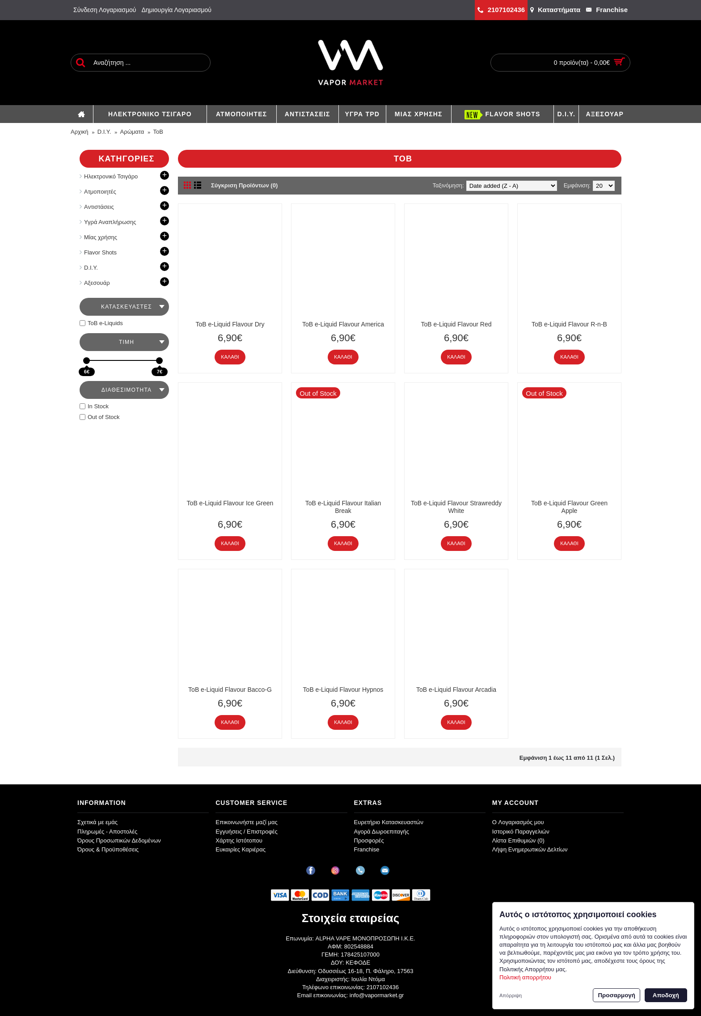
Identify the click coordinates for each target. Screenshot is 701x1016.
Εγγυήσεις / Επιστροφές (246, 831)
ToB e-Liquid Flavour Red (456, 324)
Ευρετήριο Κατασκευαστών (389, 822)
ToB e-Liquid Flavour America (343, 324)
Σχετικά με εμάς (97, 822)
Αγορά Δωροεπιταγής (382, 831)
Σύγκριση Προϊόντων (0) (244, 185)
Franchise (367, 849)
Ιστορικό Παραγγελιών (520, 831)
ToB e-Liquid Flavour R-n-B (569, 324)
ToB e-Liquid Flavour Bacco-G (230, 689)
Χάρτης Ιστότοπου (238, 840)
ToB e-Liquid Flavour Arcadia (456, 689)
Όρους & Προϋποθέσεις (108, 849)
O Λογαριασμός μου (518, 822)
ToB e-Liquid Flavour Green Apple (569, 507)
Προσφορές (369, 840)
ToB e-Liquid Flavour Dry (229, 324)
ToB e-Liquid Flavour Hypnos (343, 689)
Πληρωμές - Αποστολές (107, 831)
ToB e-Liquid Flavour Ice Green (230, 503)
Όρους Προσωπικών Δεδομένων (119, 840)
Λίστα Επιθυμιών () (518, 840)
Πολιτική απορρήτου (525, 977)
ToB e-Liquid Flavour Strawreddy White (456, 507)
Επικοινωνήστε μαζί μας (246, 822)
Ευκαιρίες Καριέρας (240, 849)
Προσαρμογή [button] (616, 995)
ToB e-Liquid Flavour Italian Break (343, 507)
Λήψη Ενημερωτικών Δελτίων (530, 849)
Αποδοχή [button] (666, 995)
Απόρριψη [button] (510, 995)
